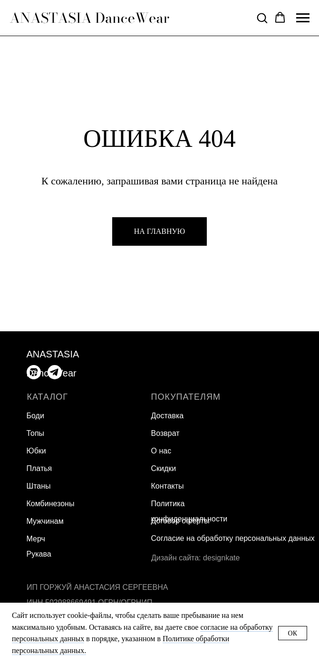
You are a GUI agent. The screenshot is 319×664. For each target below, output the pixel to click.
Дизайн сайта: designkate (195, 558)
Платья (39, 468)
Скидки (163, 468)
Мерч (36, 539)
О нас (161, 451)
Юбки (36, 451)
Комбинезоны (51, 504)
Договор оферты (180, 521)
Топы (36, 433)
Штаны (39, 486)
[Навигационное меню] (302, 18)
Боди (35, 416)
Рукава (39, 554)
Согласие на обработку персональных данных (233, 538)
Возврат (165, 433)
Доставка (167, 416)
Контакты (167, 486)
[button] (262, 17)
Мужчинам (45, 521)
